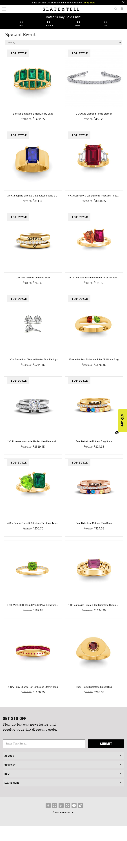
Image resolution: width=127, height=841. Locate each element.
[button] (122, 420)
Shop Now (89, 2)
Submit (106, 759)
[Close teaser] (117, 433)
